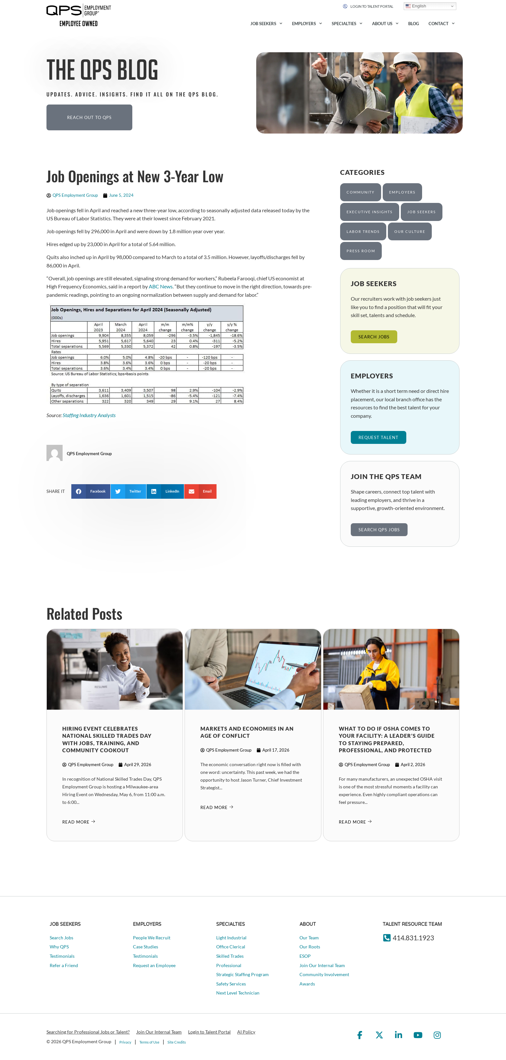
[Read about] (78, 822)
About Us (385, 23)
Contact (442, 23)
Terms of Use (149, 1042)
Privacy (125, 1042)
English (416, 6)
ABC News (161, 286)
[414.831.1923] (387, 938)
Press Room (361, 251)
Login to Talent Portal (209, 1032)
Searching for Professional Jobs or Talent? (88, 1032)
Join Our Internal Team (159, 1032)
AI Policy (246, 1032)
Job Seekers (266, 23)
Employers (307, 23)
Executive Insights (370, 212)
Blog (413, 23)
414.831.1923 (413, 938)
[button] (90, 491)
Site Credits (176, 1042)
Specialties (347, 23)
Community (361, 192)
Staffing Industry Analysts (89, 415)
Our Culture (409, 231)
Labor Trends (363, 231)
